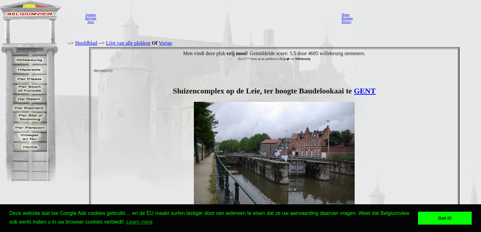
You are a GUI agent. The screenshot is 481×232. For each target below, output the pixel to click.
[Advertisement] (217, 18)
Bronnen (346, 18)
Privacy (346, 22)
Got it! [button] (445, 218)
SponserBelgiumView (90, 18)
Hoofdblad (86, 43)
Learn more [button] (139, 222)
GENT (365, 91)
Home (345, 14)
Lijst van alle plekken (128, 43)
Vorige (165, 43)
